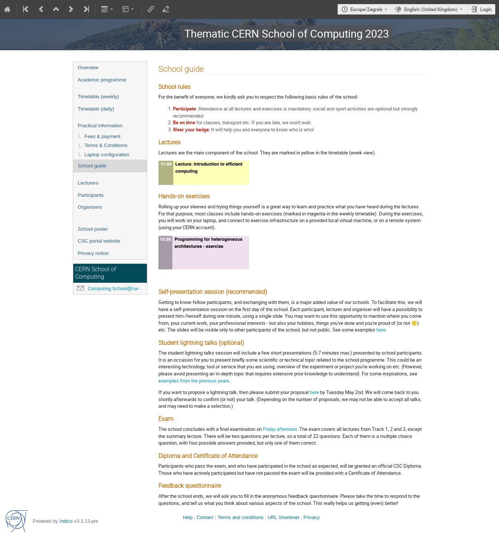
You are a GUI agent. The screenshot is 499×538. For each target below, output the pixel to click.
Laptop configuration (106, 154)
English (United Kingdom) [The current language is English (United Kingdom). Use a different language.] (431, 9)
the (194, 380)
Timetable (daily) (96, 109)
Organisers (90, 207)
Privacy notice (93, 253)
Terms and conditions (241, 517)
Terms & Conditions (106, 145)
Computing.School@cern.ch (118, 288)
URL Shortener (283, 517)
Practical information (100, 125)
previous (208, 380)
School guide (92, 166)
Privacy (311, 517)
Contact (205, 517)
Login (486, 9)
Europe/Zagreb (366, 9)
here (381, 329)
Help (188, 517)
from (185, 380)
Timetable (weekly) (98, 96)
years (223, 380)
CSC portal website (99, 241)
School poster (93, 229)
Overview (88, 67)
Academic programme (102, 80)
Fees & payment (102, 136)
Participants (91, 195)
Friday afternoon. (280, 429)
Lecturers (88, 183)
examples (168, 380)
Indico (66, 521)
